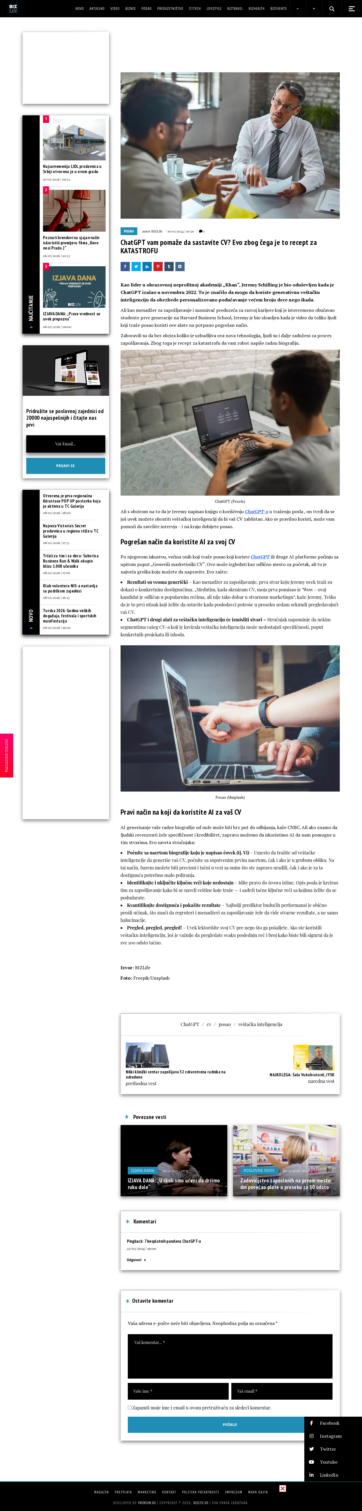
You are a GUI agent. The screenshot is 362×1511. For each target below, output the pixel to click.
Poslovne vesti (259, 1170)
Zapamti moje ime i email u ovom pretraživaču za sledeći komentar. (201, 1408)
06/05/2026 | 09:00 (57, 326)
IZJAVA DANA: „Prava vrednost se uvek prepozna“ (71, 316)
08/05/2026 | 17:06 (56, 572)
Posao (129, 231)
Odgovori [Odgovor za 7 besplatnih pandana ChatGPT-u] (134, 1260)
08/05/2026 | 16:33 (56, 597)
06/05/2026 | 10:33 (56, 255)
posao (225, 1024)
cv (209, 1024)
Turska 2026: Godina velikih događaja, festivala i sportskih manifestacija (69, 616)
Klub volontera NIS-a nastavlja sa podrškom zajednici (70, 588)
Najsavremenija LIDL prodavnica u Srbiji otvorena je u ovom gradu (72, 169)
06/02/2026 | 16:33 (295, 1170)
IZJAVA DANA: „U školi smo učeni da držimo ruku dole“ (174, 1184)
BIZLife (157, 231)
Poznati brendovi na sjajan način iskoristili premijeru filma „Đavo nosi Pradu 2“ (71, 243)
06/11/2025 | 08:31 (175, 1170)
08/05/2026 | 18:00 (57, 512)
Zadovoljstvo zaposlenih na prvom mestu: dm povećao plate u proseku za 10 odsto (286, 1184)
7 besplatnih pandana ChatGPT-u (173, 1241)
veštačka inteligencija (260, 1024)
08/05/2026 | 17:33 (56, 542)
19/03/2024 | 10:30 (181, 231)
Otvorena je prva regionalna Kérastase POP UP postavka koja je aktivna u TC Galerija (72, 501)
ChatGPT (190, 1024)
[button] (333, 1423)
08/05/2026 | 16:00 (57, 627)
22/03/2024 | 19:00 (141, 1248)
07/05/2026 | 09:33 (56, 179)
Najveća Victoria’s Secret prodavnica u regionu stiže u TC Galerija (70, 531)
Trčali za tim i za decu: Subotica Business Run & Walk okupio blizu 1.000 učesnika (71, 561)
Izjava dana (143, 1170)
